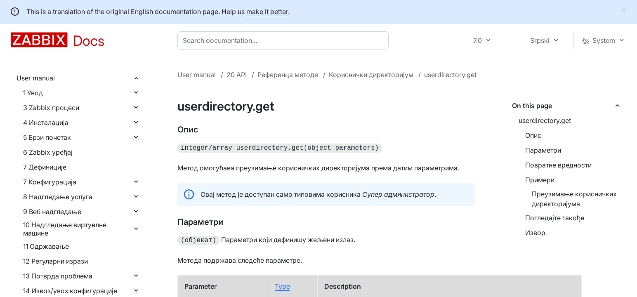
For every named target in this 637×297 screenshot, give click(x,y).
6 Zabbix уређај (48, 152)
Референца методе (287, 75)
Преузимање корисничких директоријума (574, 199)
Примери (539, 180)
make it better (267, 11)
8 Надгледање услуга (57, 197)
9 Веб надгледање (52, 211)
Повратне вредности (558, 165)
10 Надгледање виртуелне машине (64, 229)
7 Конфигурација (49, 182)
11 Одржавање (46, 246)
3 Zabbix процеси (51, 108)
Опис (533, 135)
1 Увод (33, 93)
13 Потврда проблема (57, 276)
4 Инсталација (45, 122)
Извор (535, 233)
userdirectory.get (545, 120)
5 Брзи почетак (47, 137)
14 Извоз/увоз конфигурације (70, 291)
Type (282, 284)
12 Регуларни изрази (55, 261)
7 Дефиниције (44, 167)
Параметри (543, 150)
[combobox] (284, 40)
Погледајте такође (554, 218)
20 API (236, 75)
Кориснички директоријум (371, 75)
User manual (36, 78)
